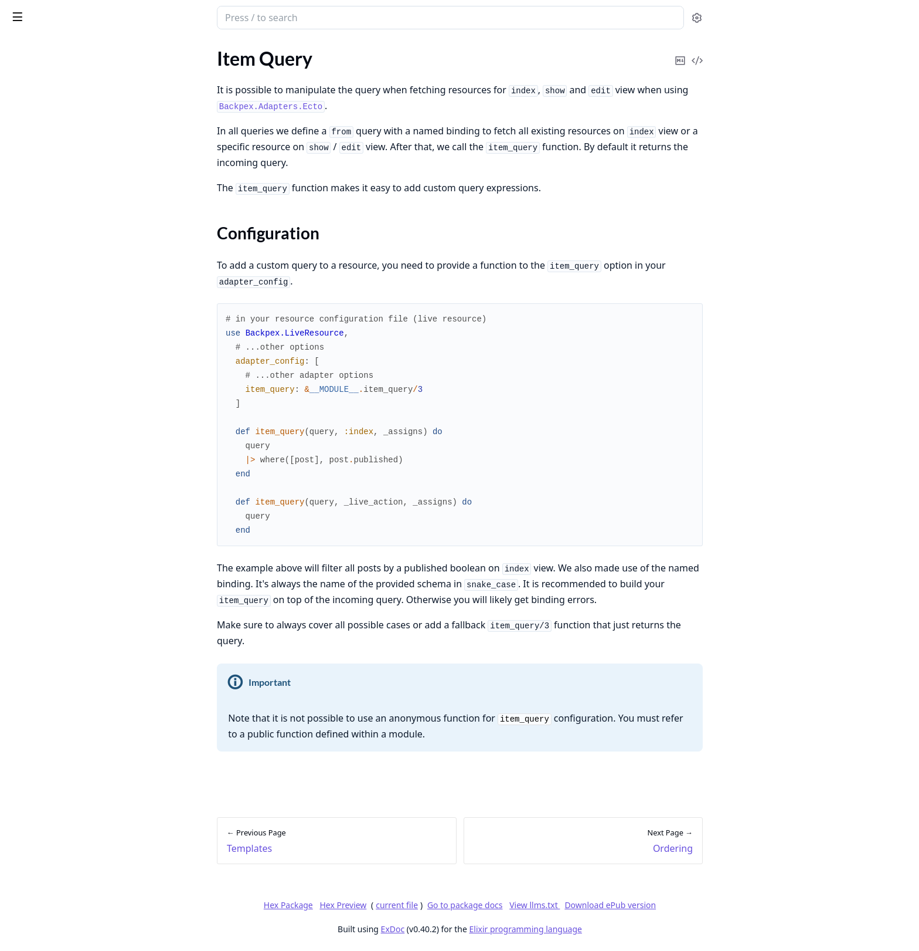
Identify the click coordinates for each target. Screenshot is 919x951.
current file (485, 905)
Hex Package (375, 905)
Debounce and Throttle (55, 425)
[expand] (164, 76)
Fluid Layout (33, 226)
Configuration (49, 110)
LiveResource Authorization (64, 690)
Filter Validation (40, 561)
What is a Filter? (40, 514)
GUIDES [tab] (23, 48)
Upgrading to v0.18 (47, 802)
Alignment (29, 330)
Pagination (30, 147)
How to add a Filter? (48, 530)
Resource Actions (43, 649)
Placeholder (32, 409)
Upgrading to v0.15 (47, 850)
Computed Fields (42, 473)
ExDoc (480, 929)
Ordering (26, 131)
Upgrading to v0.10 (47, 929)
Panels (21, 210)
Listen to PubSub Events (57, 242)
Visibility (26, 346)
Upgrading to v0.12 (47, 897)
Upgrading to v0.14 (47, 866)
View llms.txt (622, 905)
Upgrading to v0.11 (47, 913)
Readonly (27, 378)
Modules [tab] (75, 48)
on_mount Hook (40, 163)
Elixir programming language (613, 929)
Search (21, 746)
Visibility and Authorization (64, 593)
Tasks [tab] (133, 48)
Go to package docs (552, 905)
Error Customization (49, 457)
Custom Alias (35, 394)
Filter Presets (35, 545)
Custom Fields (37, 314)
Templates (28, 74)
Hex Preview (430, 905)
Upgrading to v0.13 (47, 882)
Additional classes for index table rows (83, 258)
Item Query (31, 90)
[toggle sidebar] (160, 16)
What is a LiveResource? (56, 58)
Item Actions (34, 633)
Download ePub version (698, 905)
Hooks (21, 179)
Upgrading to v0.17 (47, 818)
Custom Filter (36, 577)
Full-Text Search (40, 762)
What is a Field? (39, 298)
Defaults (25, 362)
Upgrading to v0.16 (47, 834)
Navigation (30, 195)
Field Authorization (47, 706)
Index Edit (28, 441)
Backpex (35, 12)
